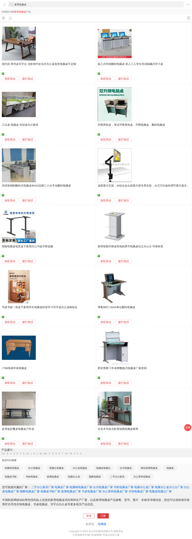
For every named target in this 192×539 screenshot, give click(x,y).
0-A (3, 453)
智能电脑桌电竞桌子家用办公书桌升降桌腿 (27, 246)
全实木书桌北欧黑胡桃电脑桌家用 (118, 429)
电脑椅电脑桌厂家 (81, 487)
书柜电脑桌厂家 (123, 487)
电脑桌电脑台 (103, 468)
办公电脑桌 (34, 468)
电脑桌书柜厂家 (50, 491)
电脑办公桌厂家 (144, 487)
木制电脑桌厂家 (138, 491)
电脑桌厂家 (62, 487)
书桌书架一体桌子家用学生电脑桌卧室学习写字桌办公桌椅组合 (39, 307)
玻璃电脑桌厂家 (71, 491)
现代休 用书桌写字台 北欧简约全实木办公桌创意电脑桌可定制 (39, 64)
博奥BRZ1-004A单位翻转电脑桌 (116, 307)
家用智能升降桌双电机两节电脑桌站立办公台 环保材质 (130, 246)
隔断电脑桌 (95, 476)
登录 (89, 515)
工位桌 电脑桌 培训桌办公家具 (20, 124)
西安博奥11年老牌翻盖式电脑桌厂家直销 (122, 368)
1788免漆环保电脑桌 (14, 368)
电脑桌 (170, 468)
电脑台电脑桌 (56, 468)
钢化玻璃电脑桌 (149, 468)
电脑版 (102, 524)
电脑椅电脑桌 (12, 468)
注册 (103, 515)
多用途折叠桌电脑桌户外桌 (18, 429)
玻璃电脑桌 (53, 476)
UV (66, 453)
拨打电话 (27, 78)
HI (27, 453)
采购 (187, 427)
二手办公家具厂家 (42, 487)
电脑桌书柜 (11, 476)
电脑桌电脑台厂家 (160, 491)
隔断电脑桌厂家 (30, 491)
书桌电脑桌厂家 (92, 491)
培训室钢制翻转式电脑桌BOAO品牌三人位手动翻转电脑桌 (36, 185)
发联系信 (10, 78)
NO (45, 453)
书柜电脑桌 (32, 476)
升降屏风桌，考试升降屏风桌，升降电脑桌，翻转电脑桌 (131, 124)
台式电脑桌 (126, 468)
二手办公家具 (117, 476)
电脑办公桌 (74, 476)
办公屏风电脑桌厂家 (115, 491)
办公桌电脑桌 (80, 468)
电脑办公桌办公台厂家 (169, 487)
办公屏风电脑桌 (141, 476)
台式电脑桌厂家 (103, 487)
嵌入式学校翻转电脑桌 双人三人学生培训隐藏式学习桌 (130, 64)
